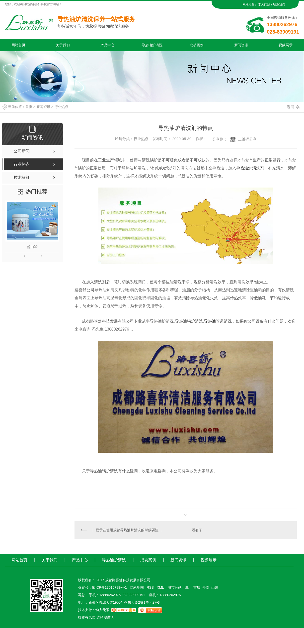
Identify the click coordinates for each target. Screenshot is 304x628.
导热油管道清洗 (218, 321)
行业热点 (61, 107)
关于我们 (63, 45)
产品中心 (107, 45)
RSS (151, 587)
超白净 (32, 247)
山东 (214, 587)
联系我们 (279, 4)
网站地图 (248, 4)
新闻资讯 (241, 45)
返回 (293, 107)
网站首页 (18, 45)
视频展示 (286, 45)
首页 (28, 107)
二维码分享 (247, 139)
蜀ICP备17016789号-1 (109, 587)
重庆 (196, 587)
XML (161, 587)
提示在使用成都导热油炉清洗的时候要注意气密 (130, 530)
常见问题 (264, 4)
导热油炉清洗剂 (250, 168)
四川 (187, 587)
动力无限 (102, 610)
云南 (205, 587)
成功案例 (197, 45)
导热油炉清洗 (152, 45)
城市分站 (175, 587)
